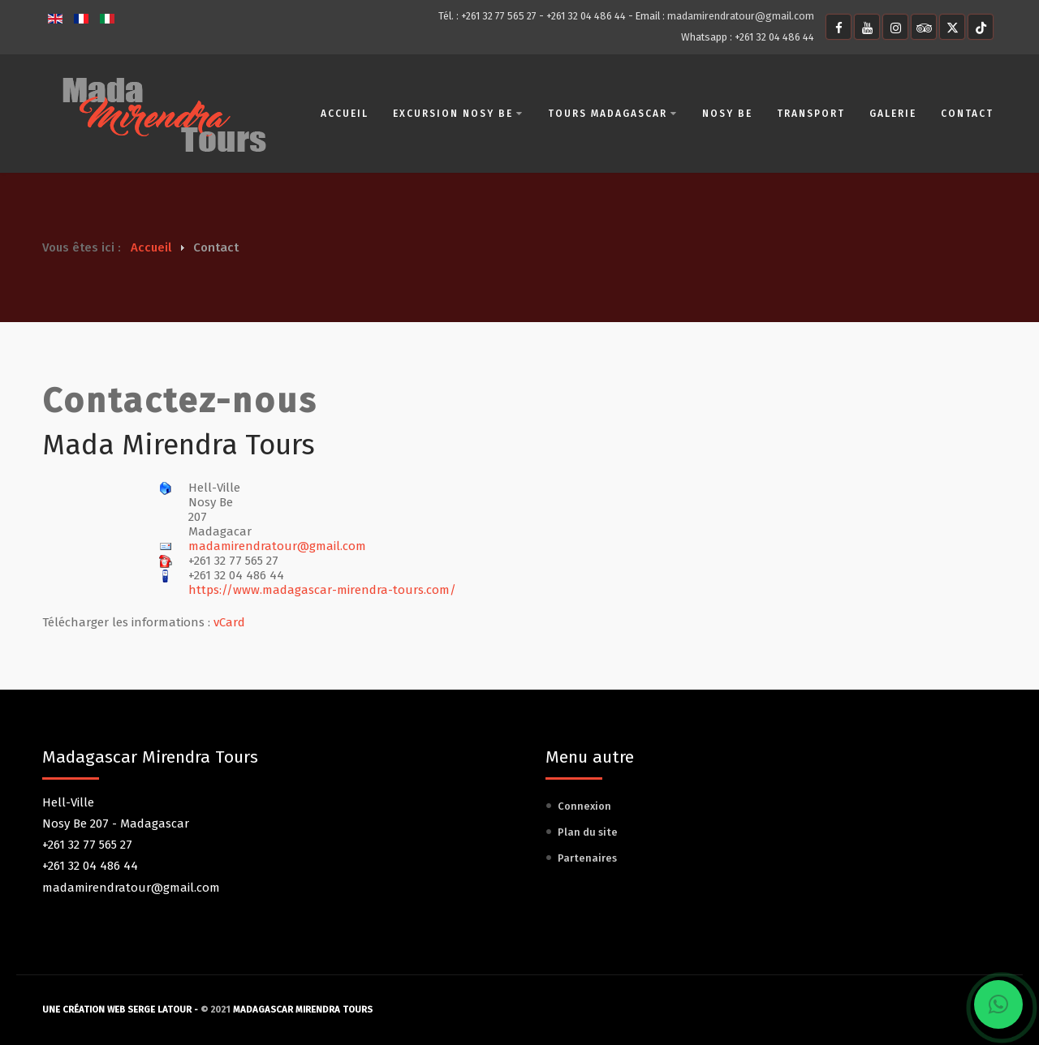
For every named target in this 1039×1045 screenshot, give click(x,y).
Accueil (344, 113)
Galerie (892, 113)
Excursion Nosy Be (457, 113)
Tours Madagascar (612, 113)
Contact (966, 113)
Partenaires (587, 858)
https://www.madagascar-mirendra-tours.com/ (322, 590)
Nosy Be (726, 113)
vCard (229, 622)
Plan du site (588, 832)
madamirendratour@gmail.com (740, 16)
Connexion (584, 806)
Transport (810, 113)
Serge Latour (159, 1009)
